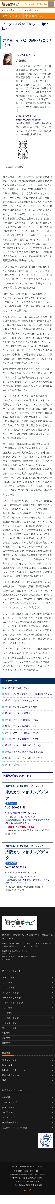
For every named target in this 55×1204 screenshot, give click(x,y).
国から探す (7, 1065)
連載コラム (7, 1080)
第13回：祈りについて (16, 764)
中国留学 (6, 1033)
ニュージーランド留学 (12, 1002)
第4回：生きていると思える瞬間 (21, 707)
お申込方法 (7, 1112)
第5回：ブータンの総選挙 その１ (22, 713)
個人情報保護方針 (10, 1122)
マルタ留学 (7, 1007)
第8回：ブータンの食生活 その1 (21, 732)
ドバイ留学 (7, 1012)
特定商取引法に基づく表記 (14, 1127)
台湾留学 (6, 1038)
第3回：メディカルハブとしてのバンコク (25, 700)
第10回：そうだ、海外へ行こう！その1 (24, 745)
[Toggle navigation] (51, 4)
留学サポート (8, 1107)
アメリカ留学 (8, 977)
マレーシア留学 (9, 1028)
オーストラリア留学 (11, 997)
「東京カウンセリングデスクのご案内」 (27, 821)
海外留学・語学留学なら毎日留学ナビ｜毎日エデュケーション (27, 936)
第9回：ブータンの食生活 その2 (21, 739)
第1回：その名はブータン (17, 688)
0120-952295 (15, 867)
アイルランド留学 (10, 992)
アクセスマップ (9, 1102)
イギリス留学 (8, 987)
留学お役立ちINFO (10, 1075)
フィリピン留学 (9, 1022)
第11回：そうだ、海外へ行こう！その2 (24, 752)
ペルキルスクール (25, 55)
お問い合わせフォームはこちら (21, 812)
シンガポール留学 (10, 1018)
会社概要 (6, 1097)
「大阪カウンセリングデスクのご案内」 (27, 881)
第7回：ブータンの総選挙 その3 (21, 726)
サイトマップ (8, 1117)
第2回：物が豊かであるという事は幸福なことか (28, 694)
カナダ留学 (7, 982)
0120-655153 (15, 807)
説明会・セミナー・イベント (15, 1070)
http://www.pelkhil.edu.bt (28, 120)
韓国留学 (6, 1043)
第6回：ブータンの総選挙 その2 (21, 720)
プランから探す (9, 1060)
